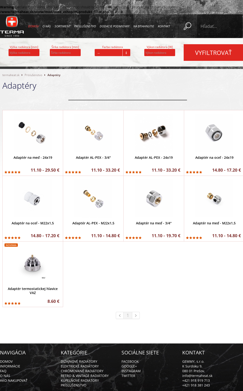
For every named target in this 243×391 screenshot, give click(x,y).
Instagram (131, 371)
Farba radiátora (112, 47)
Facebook (130, 361)
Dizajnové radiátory (79, 361)
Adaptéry (54, 75)
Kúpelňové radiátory (80, 380)
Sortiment (62, 26)
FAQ (3, 371)
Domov (33, 26)
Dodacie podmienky (115, 26)
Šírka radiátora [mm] (65, 47)
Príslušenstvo (85, 26)
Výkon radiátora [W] (160, 47)
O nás (46, 26)
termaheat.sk (10, 75)
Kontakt (164, 26)
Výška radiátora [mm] (24, 47)
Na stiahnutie (143, 26)
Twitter (128, 375)
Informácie (10, 366)
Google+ (129, 366)
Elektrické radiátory (80, 366)
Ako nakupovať (14, 380)
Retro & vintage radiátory (85, 375)
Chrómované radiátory (82, 371)
